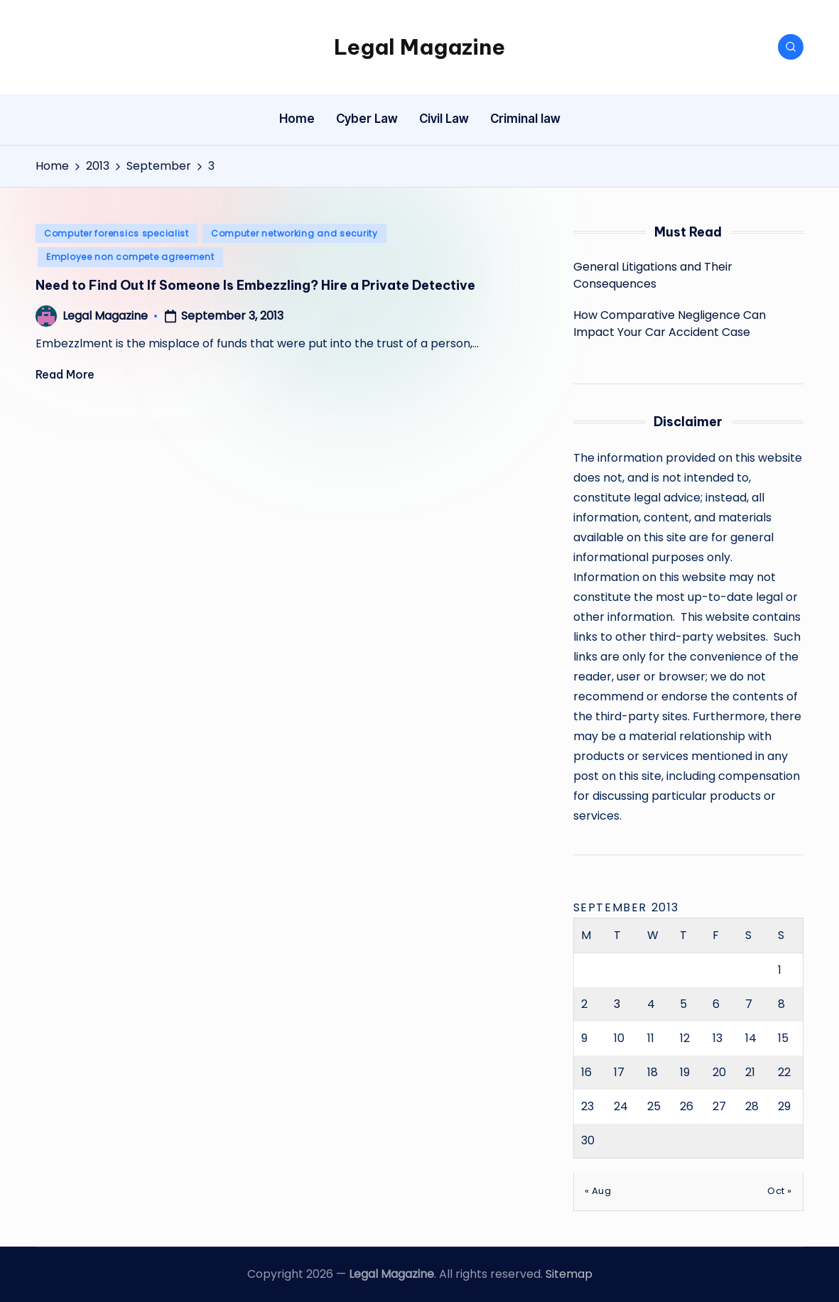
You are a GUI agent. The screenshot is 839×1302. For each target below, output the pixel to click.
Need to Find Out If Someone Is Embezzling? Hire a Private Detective (255, 285)
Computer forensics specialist (116, 233)
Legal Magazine (419, 46)
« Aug (598, 1191)
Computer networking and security (294, 233)
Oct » (779, 1191)
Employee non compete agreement (130, 257)
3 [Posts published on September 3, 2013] (617, 1004)
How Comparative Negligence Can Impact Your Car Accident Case (669, 323)
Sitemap (569, 1274)
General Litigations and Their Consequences (652, 275)
